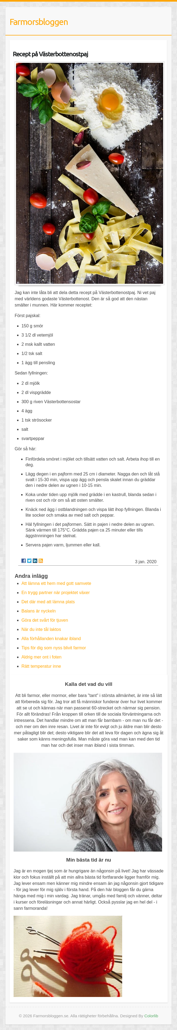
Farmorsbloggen (39, 22)
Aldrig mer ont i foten (41, 657)
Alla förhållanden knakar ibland (51, 638)
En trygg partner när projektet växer (55, 592)
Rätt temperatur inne (41, 666)
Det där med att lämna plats (48, 601)
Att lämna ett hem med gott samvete (56, 583)
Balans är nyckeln (38, 611)
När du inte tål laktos (41, 629)
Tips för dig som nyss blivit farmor (53, 648)
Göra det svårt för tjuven (44, 620)
